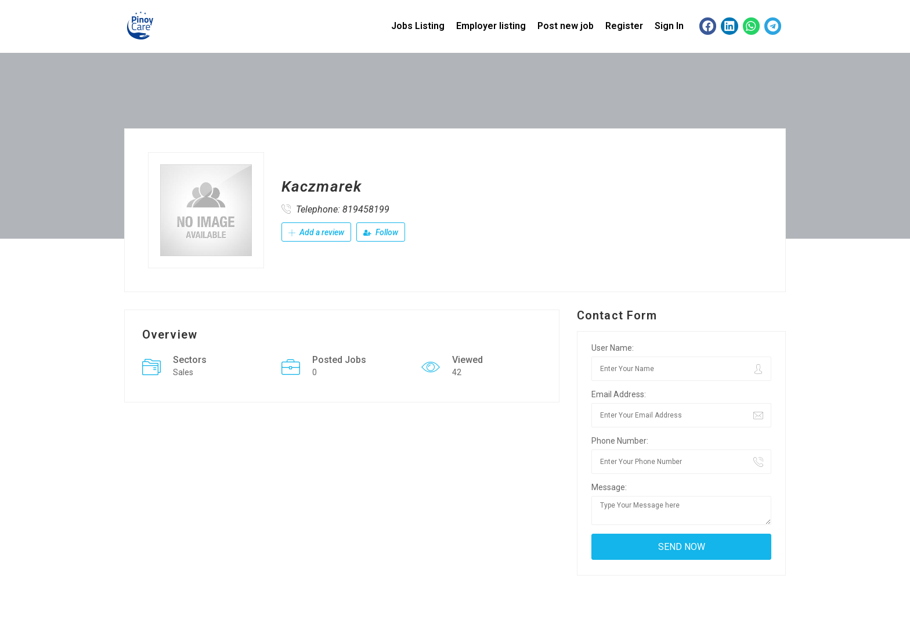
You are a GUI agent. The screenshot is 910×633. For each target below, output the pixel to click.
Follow (380, 232)
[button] (707, 25)
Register (624, 25)
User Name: (612, 348)
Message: (609, 487)
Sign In (669, 25)
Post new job (565, 25)
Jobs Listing (418, 25)
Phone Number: (619, 441)
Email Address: (618, 394)
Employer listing (491, 25)
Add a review (316, 232)
